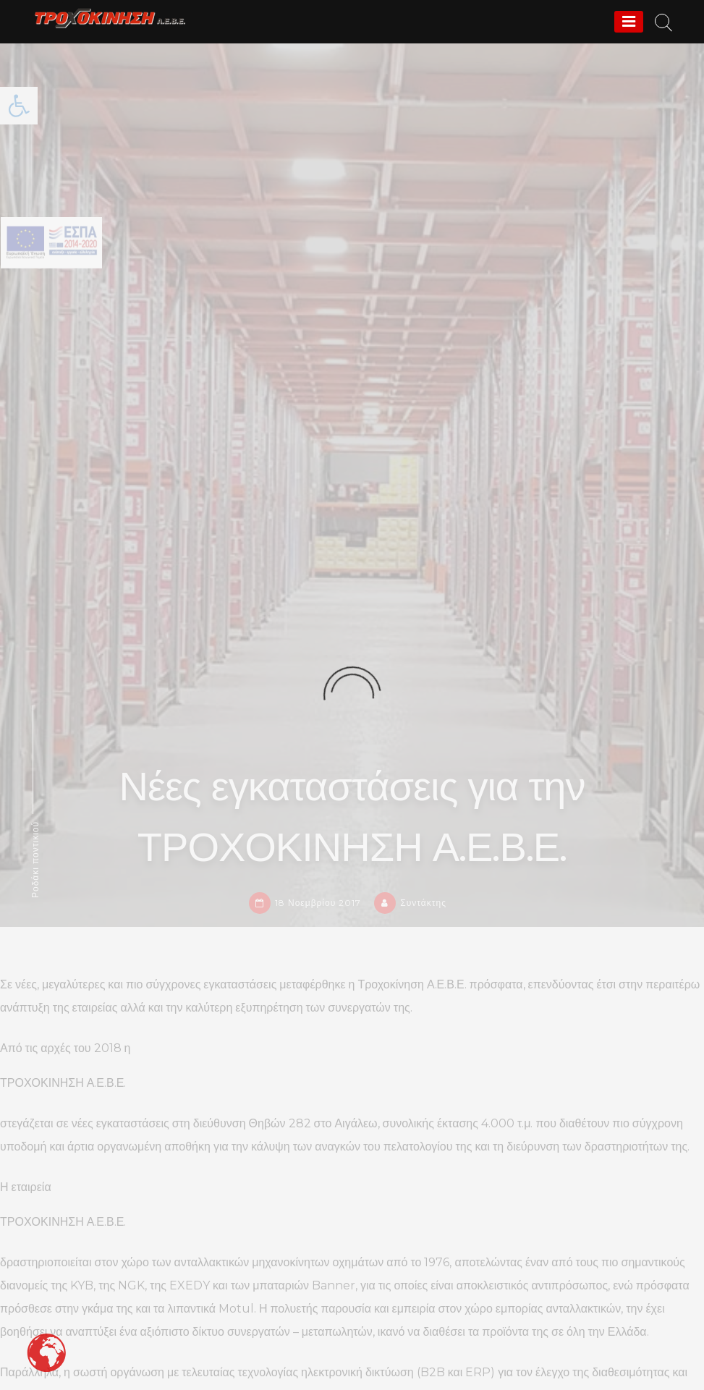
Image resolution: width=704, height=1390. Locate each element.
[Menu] (628, 22)
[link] (110, 18)
